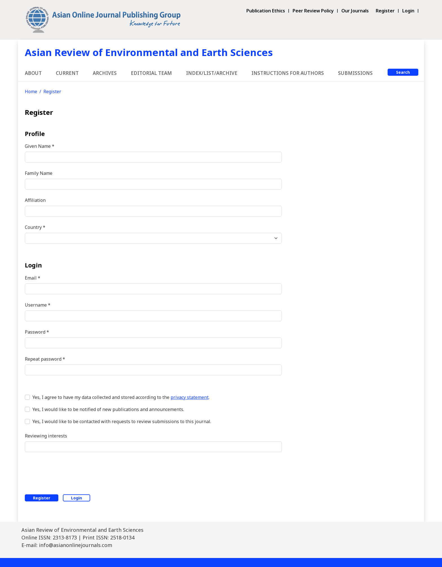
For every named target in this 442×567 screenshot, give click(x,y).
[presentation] (68, 472)
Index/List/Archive (211, 73)
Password (37, 332)
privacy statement (190, 397)
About (33, 73)
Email (32, 277)
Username (37, 305)
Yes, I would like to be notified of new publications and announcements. (108, 409)
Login (408, 11)
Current (67, 73)
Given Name (39, 146)
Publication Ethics (265, 11)
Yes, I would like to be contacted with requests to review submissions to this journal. (121, 421)
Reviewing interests (46, 436)
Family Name (38, 173)
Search (403, 72)
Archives (105, 73)
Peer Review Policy (313, 11)
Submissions (355, 73)
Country (35, 227)
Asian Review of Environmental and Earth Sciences (149, 52)
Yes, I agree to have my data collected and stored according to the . (120, 397)
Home (31, 91)
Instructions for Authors (287, 73)
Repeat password (45, 359)
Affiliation (35, 200)
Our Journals (355, 11)
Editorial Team (151, 73)
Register (385, 11)
